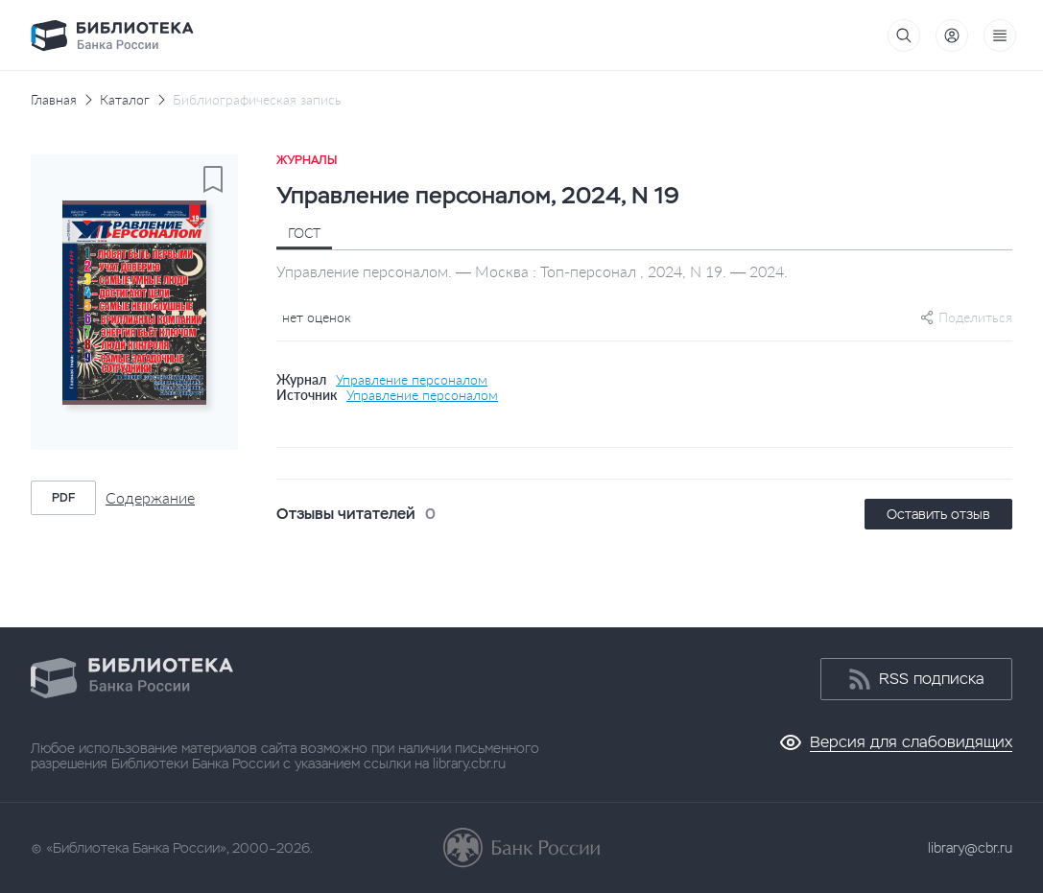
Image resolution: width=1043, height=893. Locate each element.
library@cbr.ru (970, 848)
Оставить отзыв (938, 514)
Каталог (125, 99)
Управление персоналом (411, 380)
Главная (54, 99)
